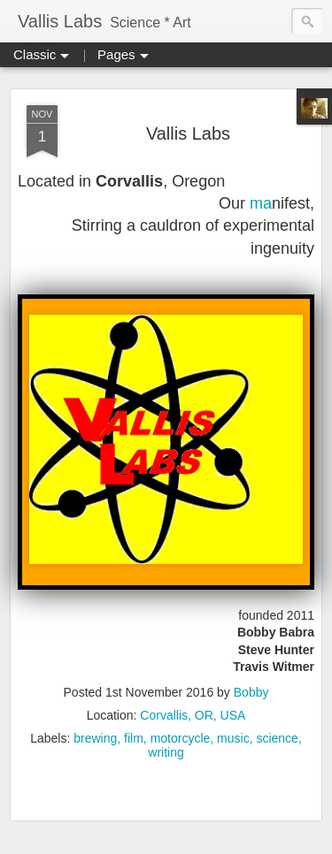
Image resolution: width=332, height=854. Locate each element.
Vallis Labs (188, 133)
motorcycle (181, 738)
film (133, 738)
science (276, 738)
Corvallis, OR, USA (192, 715)
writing (165, 752)
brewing (95, 738)
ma (261, 203)
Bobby (251, 692)
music (233, 738)
